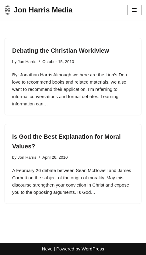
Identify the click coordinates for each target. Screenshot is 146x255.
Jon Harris (27, 61)
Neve (47, 248)
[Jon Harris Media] (38, 10)
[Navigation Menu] (134, 10)
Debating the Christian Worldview (60, 50)
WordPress (93, 248)
